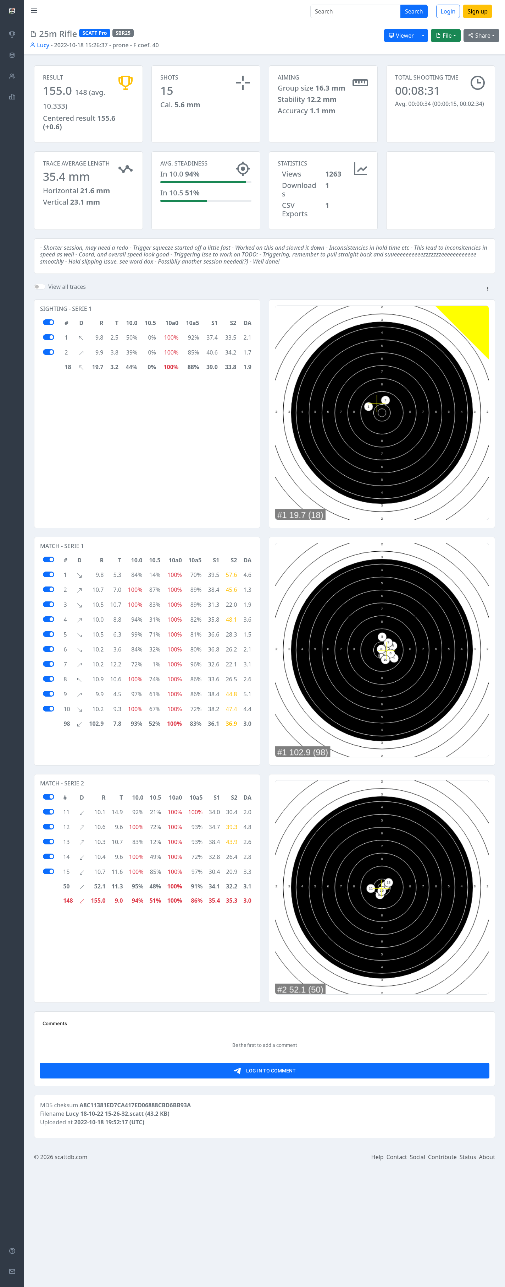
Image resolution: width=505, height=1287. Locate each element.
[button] (487, 289)
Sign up (477, 11)
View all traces (67, 287)
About (487, 1277)
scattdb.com (71, 1277)
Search (414, 11)
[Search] (355, 11)
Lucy (39, 45)
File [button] (443, 35)
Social (417, 1277)
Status (468, 1277)
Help (377, 1277)
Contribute (442, 1277)
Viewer (401, 35)
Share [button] (479, 35)
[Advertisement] (440, 186)
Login (448, 11)
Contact (397, 1277)
